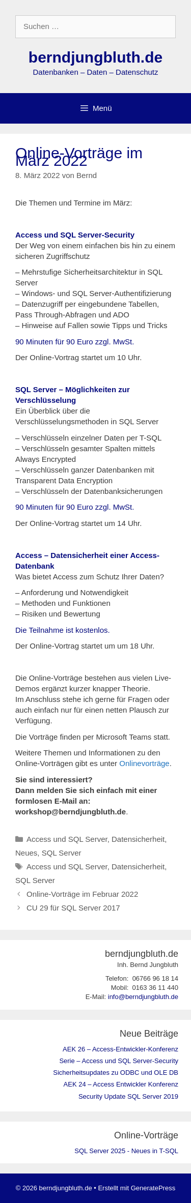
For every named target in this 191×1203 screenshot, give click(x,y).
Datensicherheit (138, 839)
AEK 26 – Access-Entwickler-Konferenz (120, 1049)
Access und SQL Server (66, 839)
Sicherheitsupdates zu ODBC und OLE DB (115, 1072)
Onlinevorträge (144, 763)
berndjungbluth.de (95, 57)
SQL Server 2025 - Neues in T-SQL (126, 1151)
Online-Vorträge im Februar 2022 (82, 894)
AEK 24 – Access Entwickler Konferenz (121, 1084)
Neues (26, 852)
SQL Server (61, 852)
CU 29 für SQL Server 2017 (73, 907)
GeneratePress (153, 1188)
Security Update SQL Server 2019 (128, 1096)
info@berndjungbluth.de (143, 997)
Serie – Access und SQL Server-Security (118, 1061)
